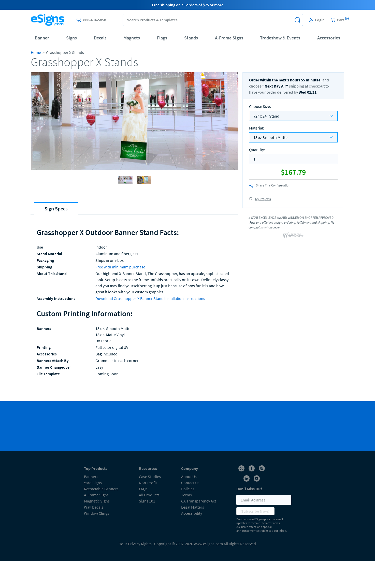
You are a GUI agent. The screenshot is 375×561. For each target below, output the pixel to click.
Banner (42, 38)
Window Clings (96, 513)
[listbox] (293, 137)
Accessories (328, 38)
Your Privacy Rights (135, 543)
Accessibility (191, 513)
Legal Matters (192, 507)
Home (36, 52)
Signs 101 (147, 501)
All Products (149, 494)
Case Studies (150, 476)
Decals (100, 38)
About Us (189, 476)
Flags (162, 38)
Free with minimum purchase (120, 266)
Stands (191, 38)
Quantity (257, 149)
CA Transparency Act (198, 501)
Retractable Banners (101, 488)
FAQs (143, 488)
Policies (187, 488)
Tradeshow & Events (280, 38)
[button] (297, 20)
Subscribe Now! (255, 511)
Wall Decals (93, 507)
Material (256, 128)
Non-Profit (148, 482)
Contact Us (190, 482)
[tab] (56, 208)
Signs (71, 38)
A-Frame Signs (229, 38)
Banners (91, 476)
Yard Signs (93, 482)
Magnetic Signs (97, 501)
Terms (186, 494)
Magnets (131, 38)
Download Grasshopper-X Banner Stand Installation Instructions (150, 298)
